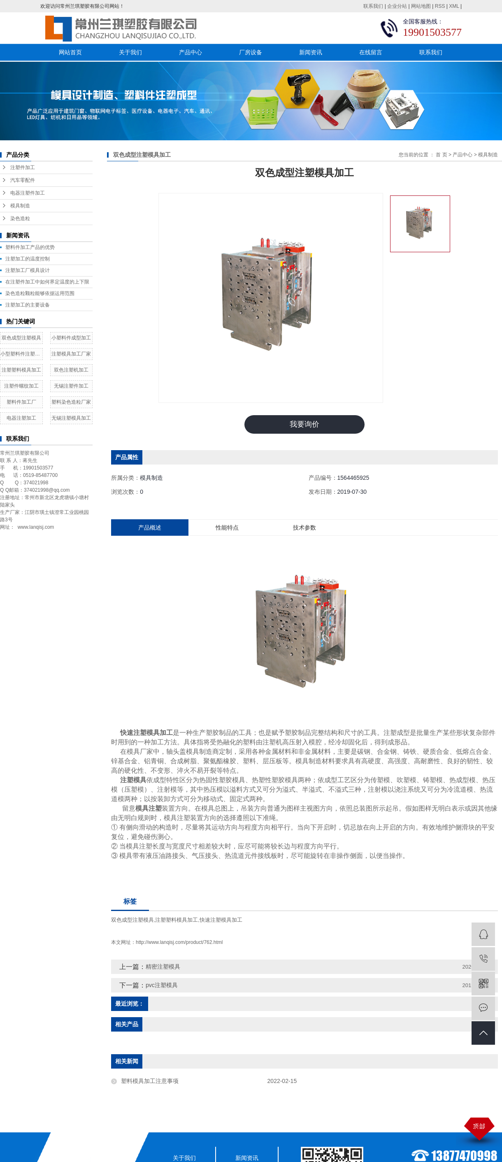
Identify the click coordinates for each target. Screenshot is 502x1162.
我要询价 (304, 424)
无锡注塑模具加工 (71, 418)
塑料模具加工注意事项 (150, 1081)
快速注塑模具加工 (221, 920)
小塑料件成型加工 (71, 338)
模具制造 (20, 206)
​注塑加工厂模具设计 (27, 270)
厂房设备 (250, 52)
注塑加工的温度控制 (27, 259)
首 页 (441, 155)
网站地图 (421, 6)
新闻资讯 (310, 52)
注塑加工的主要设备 (27, 305)
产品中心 (190, 52)
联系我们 (373, 6)
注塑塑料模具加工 (21, 370)
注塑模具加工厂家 (71, 354)
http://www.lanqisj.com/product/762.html (179, 942)
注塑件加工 (22, 167)
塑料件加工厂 (21, 402)
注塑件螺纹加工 (21, 386)
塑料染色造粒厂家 (71, 402)
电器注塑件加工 (27, 193)
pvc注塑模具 (162, 985)
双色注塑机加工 (71, 370)
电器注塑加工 (21, 418)
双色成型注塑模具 (21, 338)
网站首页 (70, 52)
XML (454, 6)
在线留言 (370, 52)
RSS (440, 6)
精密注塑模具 (163, 966)
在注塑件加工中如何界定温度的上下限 (47, 282)
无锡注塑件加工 (71, 386)
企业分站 (397, 6)
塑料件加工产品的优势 (30, 247)
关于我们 (130, 52)
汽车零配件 (22, 180)
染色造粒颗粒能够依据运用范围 (39, 293)
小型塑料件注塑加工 (21, 354)
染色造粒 (20, 218)
